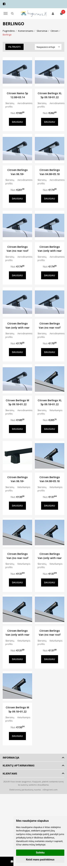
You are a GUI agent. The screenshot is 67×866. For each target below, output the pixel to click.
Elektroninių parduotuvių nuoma (25, 789)
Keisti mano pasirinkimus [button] (40, 859)
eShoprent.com (50, 789)
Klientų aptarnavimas (18, 765)
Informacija (11, 757)
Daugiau (17, 121)
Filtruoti (14, 46)
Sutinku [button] (40, 852)
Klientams (10, 773)
